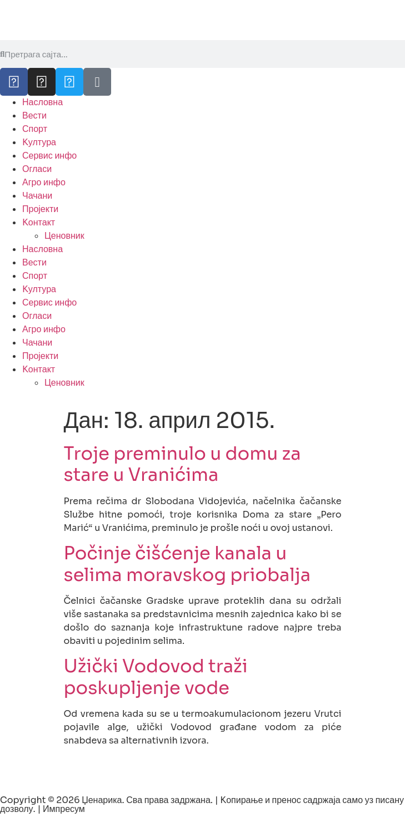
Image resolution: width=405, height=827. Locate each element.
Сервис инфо (49, 155)
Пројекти (40, 209)
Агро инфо (44, 182)
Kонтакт (38, 222)
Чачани (37, 195)
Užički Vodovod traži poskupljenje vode (156, 676)
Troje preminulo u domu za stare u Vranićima (182, 464)
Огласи (37, 169)
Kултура (39, 142)
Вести (34, 115)
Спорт (34, 129)
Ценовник (64, 236)
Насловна (42, 102)
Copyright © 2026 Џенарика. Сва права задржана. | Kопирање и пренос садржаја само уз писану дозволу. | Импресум (202, 804)
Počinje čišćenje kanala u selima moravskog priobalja (187, 563)
